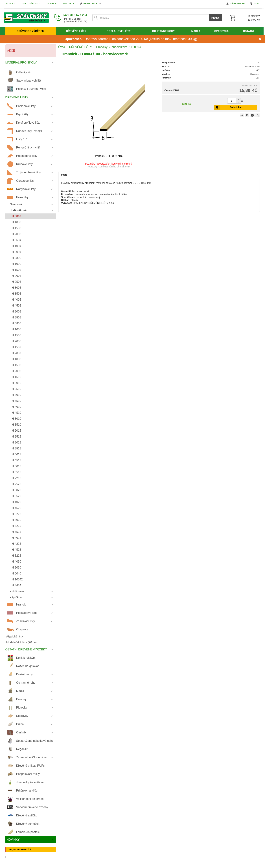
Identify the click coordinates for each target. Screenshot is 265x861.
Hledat (215, 17)
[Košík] (244, 17)
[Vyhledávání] (151, 17)
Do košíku (235, 107)
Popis (64, 175)
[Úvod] (26, 17)
